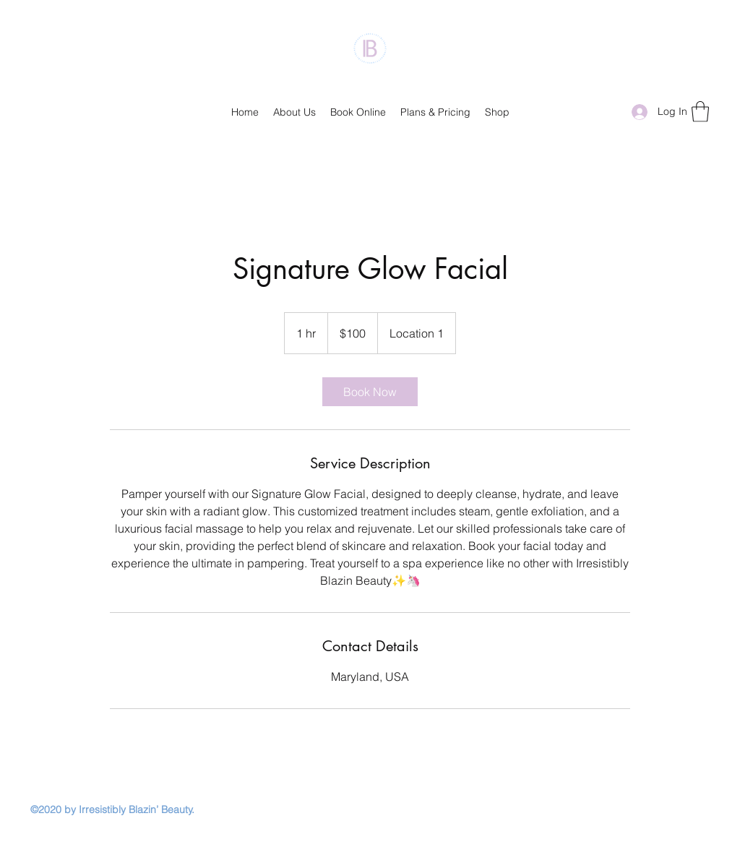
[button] (700, 111)
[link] (370, 391)
